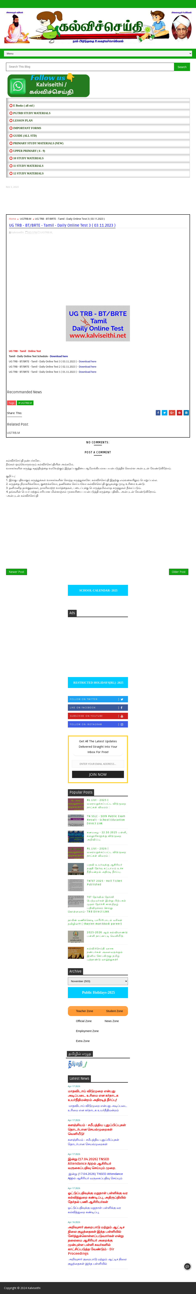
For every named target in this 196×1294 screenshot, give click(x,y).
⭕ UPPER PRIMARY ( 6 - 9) (27, 150)
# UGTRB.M (25, 403)
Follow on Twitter (99, 699)
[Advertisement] (98, 201)
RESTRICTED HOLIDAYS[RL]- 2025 (98, 682)
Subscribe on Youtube (99, 716)
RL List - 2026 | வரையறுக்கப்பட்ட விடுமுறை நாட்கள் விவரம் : (106, 852)
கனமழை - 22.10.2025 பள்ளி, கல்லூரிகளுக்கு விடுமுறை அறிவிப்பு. (107, 836)
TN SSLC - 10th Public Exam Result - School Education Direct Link (106, 820)
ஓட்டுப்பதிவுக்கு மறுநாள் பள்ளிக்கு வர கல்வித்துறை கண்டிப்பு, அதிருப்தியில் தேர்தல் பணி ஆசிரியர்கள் (98, 1197)
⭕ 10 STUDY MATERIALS (26, 158)
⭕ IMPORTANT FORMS (25, 128)
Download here (59, 356)
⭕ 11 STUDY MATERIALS (26, 165)
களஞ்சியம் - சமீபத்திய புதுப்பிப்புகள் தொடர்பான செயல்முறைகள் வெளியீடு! (97, 1129)
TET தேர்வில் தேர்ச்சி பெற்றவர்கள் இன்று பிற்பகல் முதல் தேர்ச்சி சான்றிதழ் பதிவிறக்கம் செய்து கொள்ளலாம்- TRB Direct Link (97, 904)
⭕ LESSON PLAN (21, 120)
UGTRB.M (25, 218)
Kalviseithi (34, 1288)
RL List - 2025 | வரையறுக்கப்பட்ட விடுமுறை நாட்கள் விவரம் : (106, 804)
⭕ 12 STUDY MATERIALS (26, 173)
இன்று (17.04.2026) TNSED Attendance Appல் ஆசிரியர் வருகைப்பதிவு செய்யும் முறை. (92, 1163)
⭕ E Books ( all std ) (21, 105)
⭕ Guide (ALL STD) (23, 135)
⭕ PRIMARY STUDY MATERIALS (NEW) (36, 143)
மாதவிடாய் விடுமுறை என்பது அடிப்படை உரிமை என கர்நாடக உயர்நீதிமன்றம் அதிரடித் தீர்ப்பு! (93, 1095)
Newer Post (16, 572)
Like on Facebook (99, 707)
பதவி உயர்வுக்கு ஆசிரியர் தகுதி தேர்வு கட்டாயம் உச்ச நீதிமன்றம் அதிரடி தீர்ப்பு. (105, 868)
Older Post (179, 572)
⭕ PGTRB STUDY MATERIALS (29, 113)
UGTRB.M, (47, 232)
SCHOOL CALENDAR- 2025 (98, 590)
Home (12, 218)
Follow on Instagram (99, 724)
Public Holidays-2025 (98, 992)
